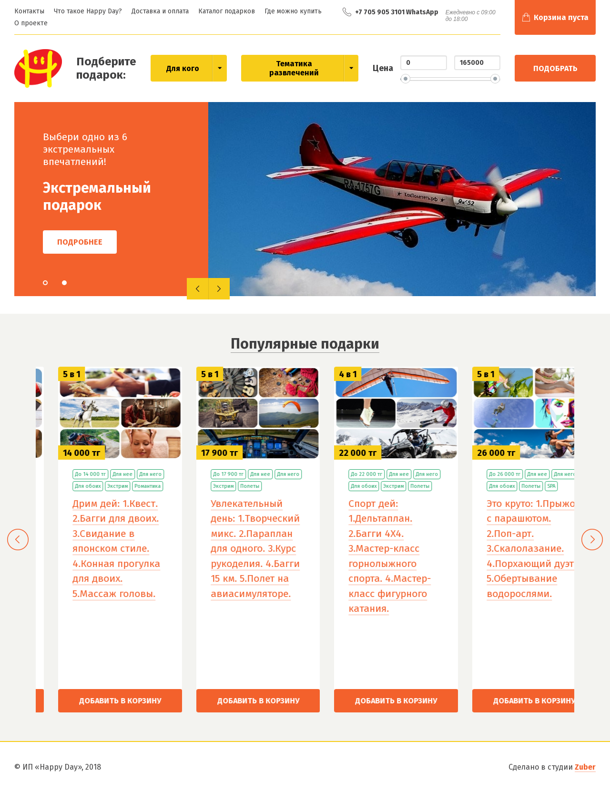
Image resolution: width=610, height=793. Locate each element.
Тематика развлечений (294, 68)
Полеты (365, 486)
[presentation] (197, 288)
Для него (265, 474)
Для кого (182, 68)
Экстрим (233, 486)
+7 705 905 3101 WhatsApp (396, 12)
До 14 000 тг (205, 474)
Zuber (585, 767)
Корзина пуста (561, 17)
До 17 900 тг (343, 474)
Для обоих (101, 474)
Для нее (238, 474)
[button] (45, 282)
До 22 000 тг (482, 474)
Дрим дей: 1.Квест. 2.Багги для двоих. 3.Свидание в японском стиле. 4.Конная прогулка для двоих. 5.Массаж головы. (231, 548)
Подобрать (555, 68)
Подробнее (79, 242)
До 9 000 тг (66, 474)
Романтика (263, 486)
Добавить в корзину (97, 700)
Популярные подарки (305, 343)
